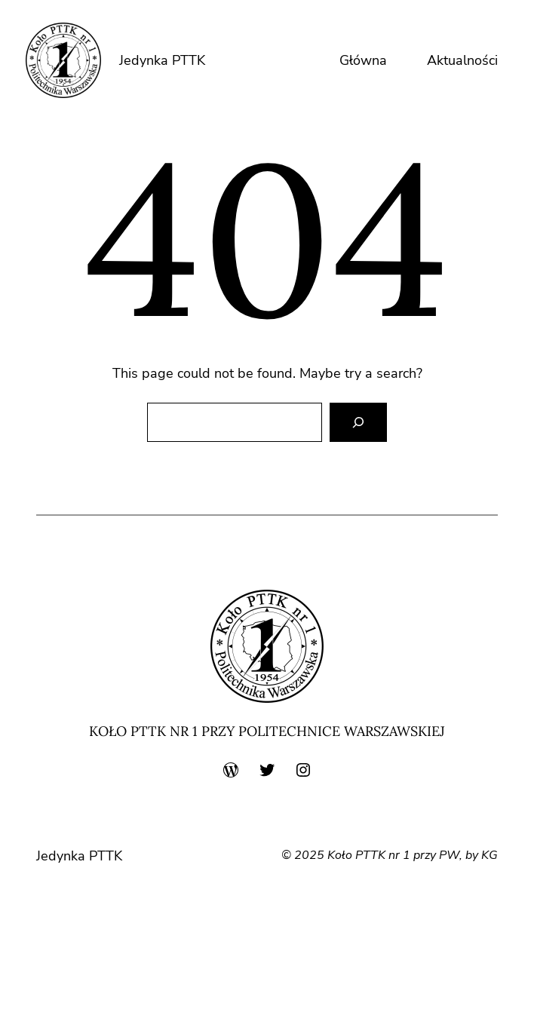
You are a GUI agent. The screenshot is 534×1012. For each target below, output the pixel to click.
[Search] (358, 422)
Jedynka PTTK (162, 60)
